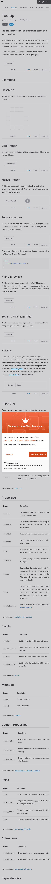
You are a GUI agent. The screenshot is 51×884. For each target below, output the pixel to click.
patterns (33, 440)
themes (20, 440)
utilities (26, 440)
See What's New (38, 454)
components (8, 440)
